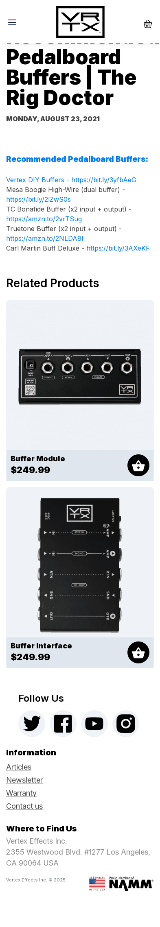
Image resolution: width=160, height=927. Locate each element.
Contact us (24, 806)
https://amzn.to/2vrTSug (44, 219)
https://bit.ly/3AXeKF (118, 248)
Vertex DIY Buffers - (38, 180)
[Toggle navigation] (14, 22)
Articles (18, 767)
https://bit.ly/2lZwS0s (38, 199)
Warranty (21, 793)
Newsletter (24, 780)
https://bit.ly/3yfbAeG (103, 180)
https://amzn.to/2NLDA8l (44, 238)
